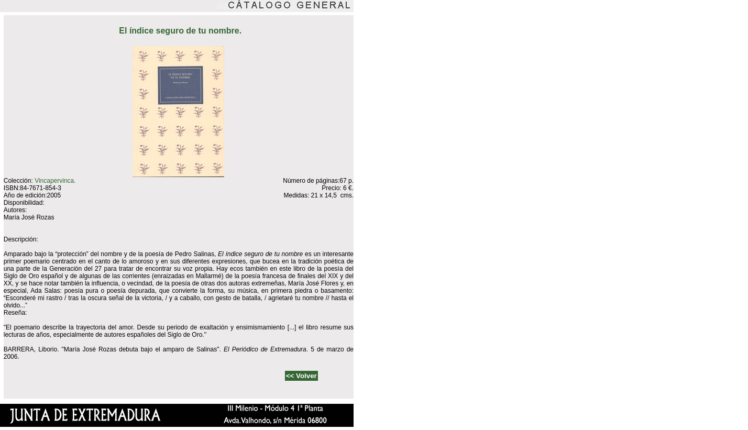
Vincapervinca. (55, 180)
